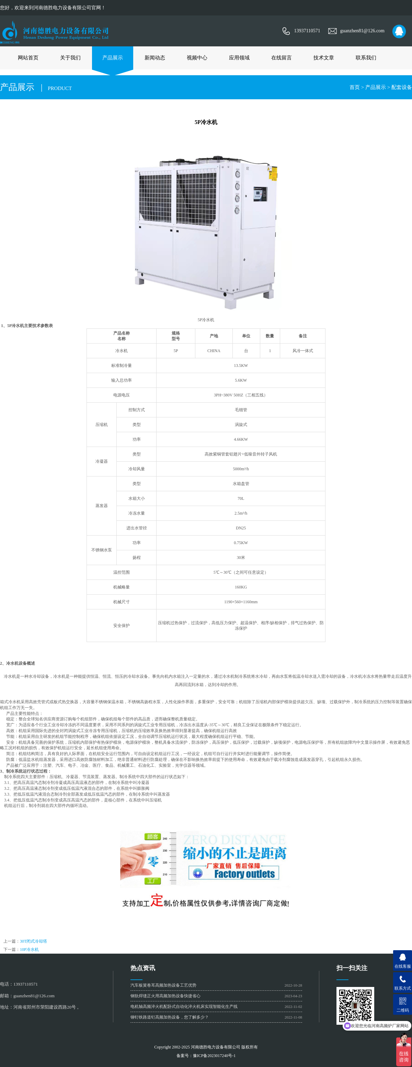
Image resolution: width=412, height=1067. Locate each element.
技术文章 (323, 57)
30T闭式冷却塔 (33, 941)
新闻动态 (155, 57)
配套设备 (401, 87)
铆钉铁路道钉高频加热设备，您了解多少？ (169, 1017)
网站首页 (28, 57)
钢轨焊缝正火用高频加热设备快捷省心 (165, 995)
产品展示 (112, 57)
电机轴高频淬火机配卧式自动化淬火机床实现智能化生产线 (184, 1006)
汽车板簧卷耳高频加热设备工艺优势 (163, 985)
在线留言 (281, 57)
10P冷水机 (29, 949)
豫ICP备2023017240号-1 (214, 1055)
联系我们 (366, 57)
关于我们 (70, 57)
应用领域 (239, 57)
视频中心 (197, 57)
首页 (355, 87)
